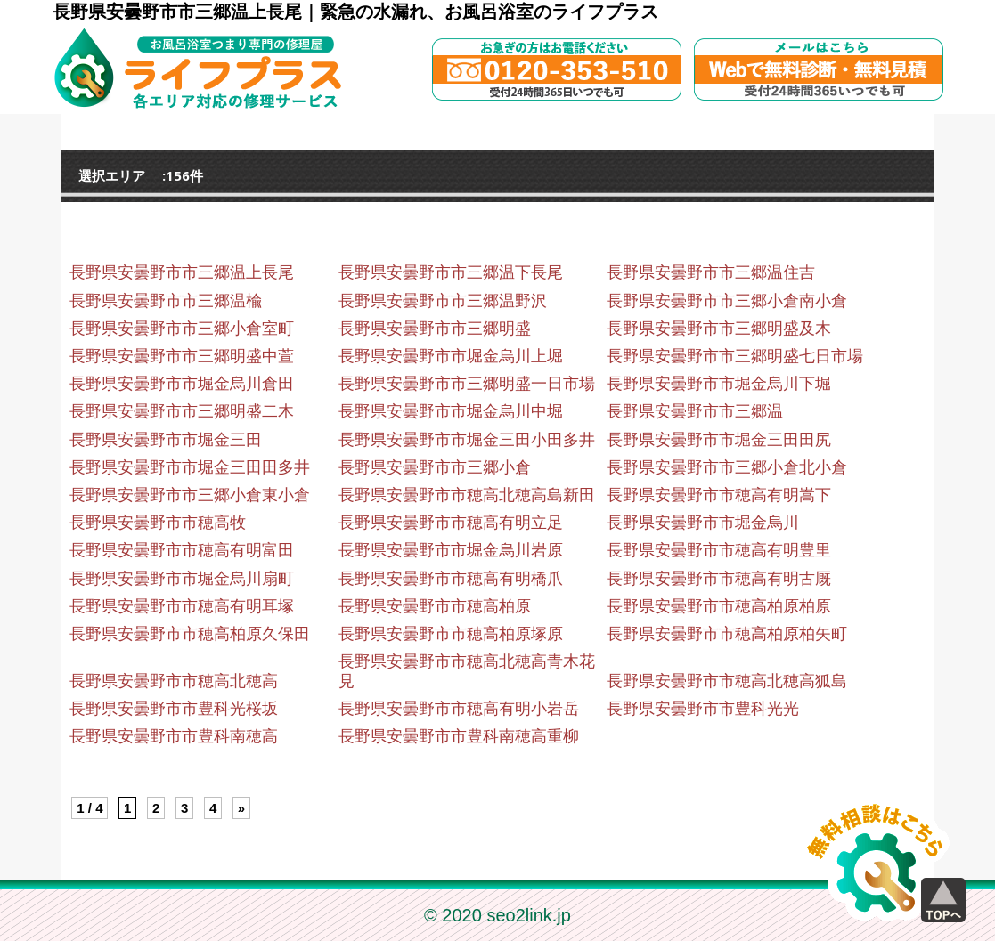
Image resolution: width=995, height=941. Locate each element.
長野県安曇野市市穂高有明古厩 (719, 579)
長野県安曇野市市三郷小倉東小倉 (189, 495)
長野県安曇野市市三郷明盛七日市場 (735, 356)
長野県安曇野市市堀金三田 (165, 440)
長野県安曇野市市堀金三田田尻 (719, 440)
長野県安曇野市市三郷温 (695, 411)
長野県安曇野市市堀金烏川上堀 (450, 356)
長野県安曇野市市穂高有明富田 (181, 550)
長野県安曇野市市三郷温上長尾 (181, 272)
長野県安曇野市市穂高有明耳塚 (181, 606)
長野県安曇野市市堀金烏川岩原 (450, 550)
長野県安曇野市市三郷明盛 (434, 328)
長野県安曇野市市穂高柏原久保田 (189, 634)
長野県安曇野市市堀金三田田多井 (189, 467)
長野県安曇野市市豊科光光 (703, 709)
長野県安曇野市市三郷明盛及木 (719, 328)
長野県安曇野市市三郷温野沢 (442, 301)
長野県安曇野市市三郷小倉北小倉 (727, 467)
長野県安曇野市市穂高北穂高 (173, 681)
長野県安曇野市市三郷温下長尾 (450, 272)
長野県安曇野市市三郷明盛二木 (181, 411)
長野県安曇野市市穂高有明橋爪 (450, 579)
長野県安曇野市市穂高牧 (157, 522)
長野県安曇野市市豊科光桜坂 (173, 709)
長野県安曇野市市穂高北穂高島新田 (466, 495)
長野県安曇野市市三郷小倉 (434, 467)
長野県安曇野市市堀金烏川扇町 (181, 579)
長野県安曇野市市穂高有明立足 (450, 522)
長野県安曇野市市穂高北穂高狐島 (727, 681)
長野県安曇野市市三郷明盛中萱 (181, 356)
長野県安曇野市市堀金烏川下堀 (719, 384)
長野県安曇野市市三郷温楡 (165, 301)
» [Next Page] (241, 807)
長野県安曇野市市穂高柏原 (434, 606)
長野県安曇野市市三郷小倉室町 (181, 328)
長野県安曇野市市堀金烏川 (703, 522)
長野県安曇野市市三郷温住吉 (711, 272)
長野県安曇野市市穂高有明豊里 (719, 550)
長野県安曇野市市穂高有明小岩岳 (458, 709)
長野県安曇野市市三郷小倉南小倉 (727, 301)
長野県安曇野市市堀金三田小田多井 (466, 440)
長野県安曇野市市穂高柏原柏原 (719, 606)
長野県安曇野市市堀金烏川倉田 (181, 384)
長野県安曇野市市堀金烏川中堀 (450, 411)
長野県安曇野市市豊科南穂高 (173, 736)
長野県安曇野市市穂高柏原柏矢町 (727, 634)
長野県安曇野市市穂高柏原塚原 (450, 634)
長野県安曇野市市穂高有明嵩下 (719, 495)
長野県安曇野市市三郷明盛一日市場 (466, 384)
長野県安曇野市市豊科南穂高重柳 (458, 736)
